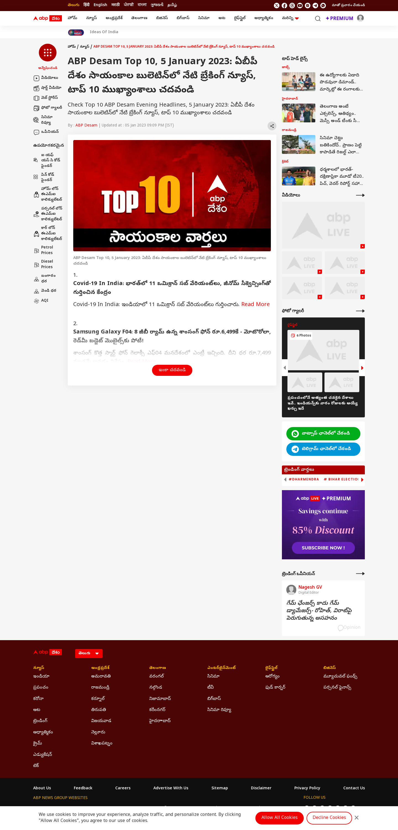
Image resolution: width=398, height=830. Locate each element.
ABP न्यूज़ (92, 808)
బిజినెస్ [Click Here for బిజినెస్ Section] (329, 668)
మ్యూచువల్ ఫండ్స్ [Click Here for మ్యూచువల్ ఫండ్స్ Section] (340, 677)
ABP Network (45, 808)
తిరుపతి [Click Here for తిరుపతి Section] (98, 710)
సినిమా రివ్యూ (43, 120)
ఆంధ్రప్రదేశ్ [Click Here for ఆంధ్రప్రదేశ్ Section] (100, 668)
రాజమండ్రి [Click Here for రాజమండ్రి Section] (100, 688)
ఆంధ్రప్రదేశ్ (114, 18)
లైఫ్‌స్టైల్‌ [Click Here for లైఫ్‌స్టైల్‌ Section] (271, 668)
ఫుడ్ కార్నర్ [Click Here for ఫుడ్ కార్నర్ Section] (275, 688)
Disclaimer (261, 789)
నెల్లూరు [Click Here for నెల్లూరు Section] (98, 733)
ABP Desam (86, 125)
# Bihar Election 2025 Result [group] (355, 479)
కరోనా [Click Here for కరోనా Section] (38, 699)
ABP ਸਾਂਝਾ (213, 808)
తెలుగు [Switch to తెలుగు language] (73, 5)
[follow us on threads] (292, 5)
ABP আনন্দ (114, 808)
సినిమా (204, 18)
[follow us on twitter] (276, 5)
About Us (42, 789)
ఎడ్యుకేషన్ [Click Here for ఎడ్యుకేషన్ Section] (42, 755)
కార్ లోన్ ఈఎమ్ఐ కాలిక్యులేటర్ (47, 234)
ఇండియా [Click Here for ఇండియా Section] (41, 677)
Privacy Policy (307, 789)
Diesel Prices (43, 264)
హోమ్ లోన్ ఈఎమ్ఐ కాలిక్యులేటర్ (47, 195)
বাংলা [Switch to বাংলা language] (142, 5)
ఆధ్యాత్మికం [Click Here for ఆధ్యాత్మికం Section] (43, 733)
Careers (122, 789)
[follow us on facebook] (284, 5)
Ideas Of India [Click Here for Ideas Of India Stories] (104, 33)
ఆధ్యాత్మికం (263, 18)
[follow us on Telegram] (315, 5)
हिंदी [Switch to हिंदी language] (86, 5)
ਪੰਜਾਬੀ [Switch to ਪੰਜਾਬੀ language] (128, 5)
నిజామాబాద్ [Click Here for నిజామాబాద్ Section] (160, 699)
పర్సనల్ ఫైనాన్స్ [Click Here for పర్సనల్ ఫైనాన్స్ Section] (337, 688)
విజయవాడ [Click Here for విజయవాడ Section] (101, 721)
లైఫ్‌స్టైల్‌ (239, 18)
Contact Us (354, 789)
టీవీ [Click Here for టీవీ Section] (210, 688)
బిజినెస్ (162, 18)
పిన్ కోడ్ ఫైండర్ (43, 177)
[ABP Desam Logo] (47, 18)
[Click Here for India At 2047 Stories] (76, 32)
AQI (40, 301)
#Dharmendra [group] (304, 479)
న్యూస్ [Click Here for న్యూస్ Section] (38, 668)
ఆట (221, 18)
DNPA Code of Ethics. (97, 819)
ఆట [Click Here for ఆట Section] (36, 710)
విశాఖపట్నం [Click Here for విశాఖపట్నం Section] (101, 744)
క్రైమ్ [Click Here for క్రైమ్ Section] (37, 744)
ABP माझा (137, 808)
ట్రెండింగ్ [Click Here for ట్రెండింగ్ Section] (40, 721)
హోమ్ (72, 18)
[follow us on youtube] (300, 5)
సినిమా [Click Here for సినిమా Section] (213, 677)
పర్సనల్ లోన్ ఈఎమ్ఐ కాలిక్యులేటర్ (47, 214)
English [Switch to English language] (100, 5)
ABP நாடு (234, 808)
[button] (47, 57)
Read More (255, 305)
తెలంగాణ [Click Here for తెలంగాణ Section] (157, 668)
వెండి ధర (44, 291)
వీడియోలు (45, 78)
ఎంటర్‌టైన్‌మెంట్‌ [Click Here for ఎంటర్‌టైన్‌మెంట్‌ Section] (221, 668)
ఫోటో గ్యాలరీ (47, 108)
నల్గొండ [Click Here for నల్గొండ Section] (155, 688)
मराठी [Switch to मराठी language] (115, 5)
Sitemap (219, 789)
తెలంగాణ (139, 18)
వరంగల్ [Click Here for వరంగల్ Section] (156, 677)
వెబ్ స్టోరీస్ (45, 98)
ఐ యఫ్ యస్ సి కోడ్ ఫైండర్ (46, 161)
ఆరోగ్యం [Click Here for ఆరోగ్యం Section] (272, 677)
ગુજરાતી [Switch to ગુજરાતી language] (157, 5)
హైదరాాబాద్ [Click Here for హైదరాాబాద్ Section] (160, 721)
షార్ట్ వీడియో (47, 88)
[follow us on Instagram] (307, 5)
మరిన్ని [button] (290, 18)
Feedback (83, 789)
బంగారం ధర (44, 278)
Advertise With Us (170, 789)
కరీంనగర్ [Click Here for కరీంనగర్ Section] (157, 710)
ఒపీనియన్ (46, 132)
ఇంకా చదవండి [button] (172, 370)
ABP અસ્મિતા (162, 808)
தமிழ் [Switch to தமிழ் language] (172, 5)
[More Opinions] (360, 574)
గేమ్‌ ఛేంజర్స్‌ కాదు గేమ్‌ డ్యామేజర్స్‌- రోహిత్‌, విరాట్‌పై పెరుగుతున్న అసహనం (319, 611)
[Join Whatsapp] (323, 5)
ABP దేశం (257, 808)
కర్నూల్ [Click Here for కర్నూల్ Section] (97, 699)
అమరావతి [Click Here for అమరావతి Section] (101, 677)
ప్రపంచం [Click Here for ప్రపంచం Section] (40, 688)
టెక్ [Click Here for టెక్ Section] (36, 766)
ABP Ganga (189, 808)
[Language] (89, 653)
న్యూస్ (91, 18)
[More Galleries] (360, 311)
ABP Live (71, 808)
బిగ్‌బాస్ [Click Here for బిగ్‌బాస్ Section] (214, 699)
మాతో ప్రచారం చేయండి (348, 5)
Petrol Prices (43, 250)
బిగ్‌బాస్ (183, 18)
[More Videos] (360, 195)
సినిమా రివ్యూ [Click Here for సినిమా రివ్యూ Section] (219, 710)
